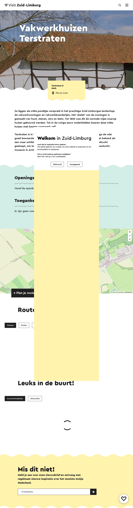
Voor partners (92, 506)
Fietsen (10, 325)
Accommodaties (15, 360)
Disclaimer (23, 506)
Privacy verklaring (56, 506)
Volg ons (22, 488)
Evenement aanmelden (86, 481)
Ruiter (24, 325)
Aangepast (75, 164)
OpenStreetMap (118, 292)
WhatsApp (25, 452)
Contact (22, 481)
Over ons (65, 481)
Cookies (75, 506)
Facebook (45, 452)
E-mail (74, 452)
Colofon (38, 506)
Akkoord (57, 164)
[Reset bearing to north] (130, 239)
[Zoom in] (130, 232)
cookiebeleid (60, 156)
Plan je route (62, 93)
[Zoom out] (130, 236)
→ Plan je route (24, 293)
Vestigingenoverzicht (43, 481)
